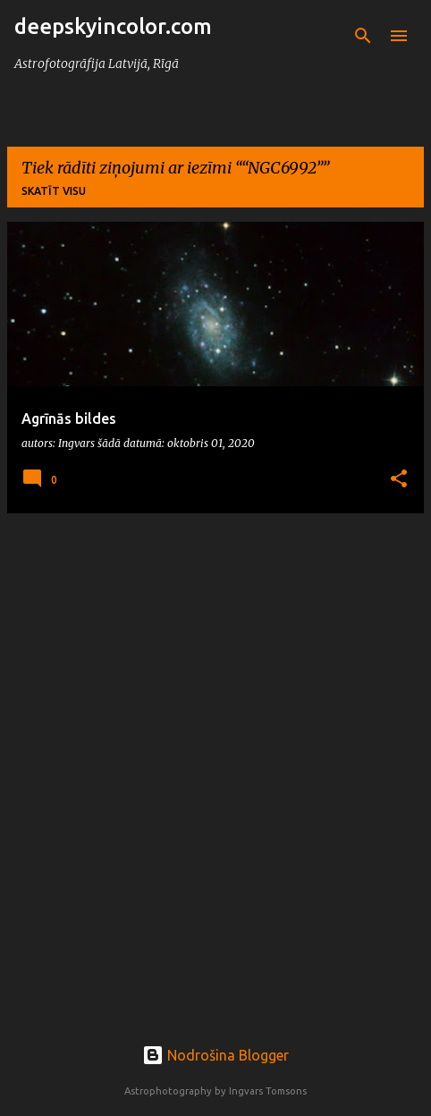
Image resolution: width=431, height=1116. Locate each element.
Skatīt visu (53, 191)
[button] (399, 480)
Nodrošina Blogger (215, 1055)
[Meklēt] (363, 35)
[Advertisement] (215, 743)
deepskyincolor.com (113, 26)
